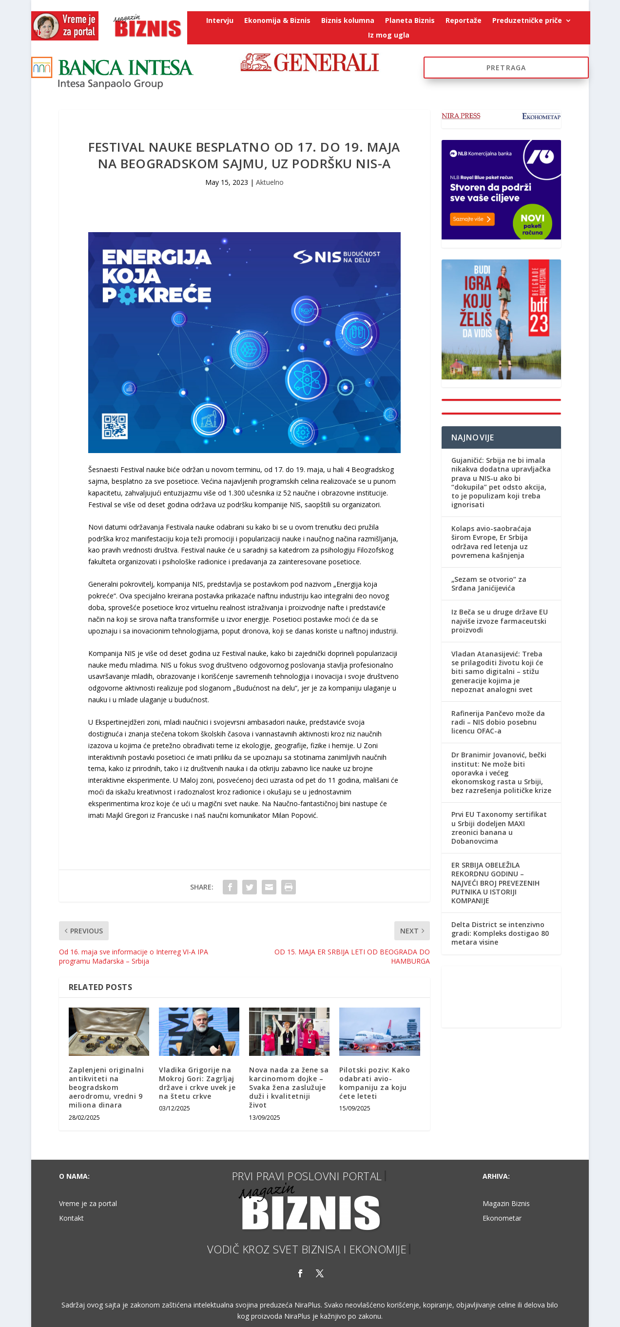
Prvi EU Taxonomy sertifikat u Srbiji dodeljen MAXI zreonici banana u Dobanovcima (499, 828)
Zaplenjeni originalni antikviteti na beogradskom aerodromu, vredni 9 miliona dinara (106, 1087)
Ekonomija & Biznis (277, 21)
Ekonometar (502, 1219)
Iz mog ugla (388, 36)
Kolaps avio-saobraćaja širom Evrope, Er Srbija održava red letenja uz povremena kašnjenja (491, 542)
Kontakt (71, 1219)
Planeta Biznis (410, 21)
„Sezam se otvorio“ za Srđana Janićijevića (488, 583)
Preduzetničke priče (527, 21)
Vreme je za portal (88, 1204)
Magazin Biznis (506, 1204)
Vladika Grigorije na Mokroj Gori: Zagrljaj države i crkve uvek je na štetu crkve (197, 1083)
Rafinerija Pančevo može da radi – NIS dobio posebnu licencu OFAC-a (498, 722)
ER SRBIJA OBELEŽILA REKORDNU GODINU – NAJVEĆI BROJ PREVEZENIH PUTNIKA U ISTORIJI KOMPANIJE (495, 882)
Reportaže (464, 21)
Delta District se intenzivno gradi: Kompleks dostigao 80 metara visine (500, 933)
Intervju (219, 21)
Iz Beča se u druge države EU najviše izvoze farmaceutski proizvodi (499, 620)
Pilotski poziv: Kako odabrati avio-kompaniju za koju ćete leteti (374, 1083)
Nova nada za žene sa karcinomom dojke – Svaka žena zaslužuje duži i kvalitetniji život (289, 1087)
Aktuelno (270, 182)
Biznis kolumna (347, 21)
